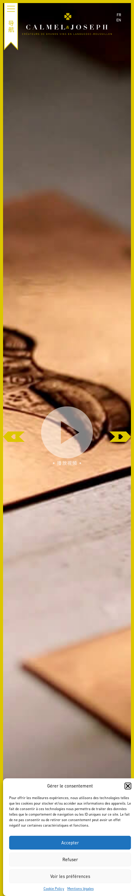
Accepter (70, 842)
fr (119, 15)
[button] (128, 786)
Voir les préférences (70, 876)
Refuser (70, 859)
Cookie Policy (54, 889)
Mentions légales (80, 889)
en (118, 20)
